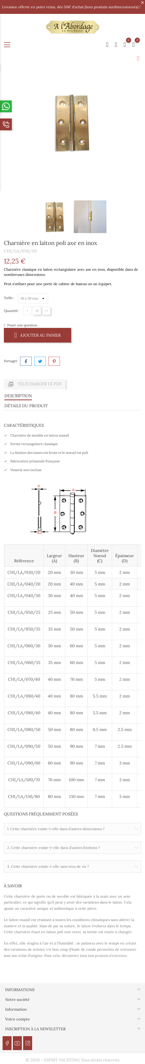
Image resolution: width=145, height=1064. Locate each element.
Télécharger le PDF (35, 384)
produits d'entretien (111, 956)
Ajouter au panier (37, 335)
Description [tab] (18, 395)
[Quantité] (27, 311)
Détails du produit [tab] (26, 405)
